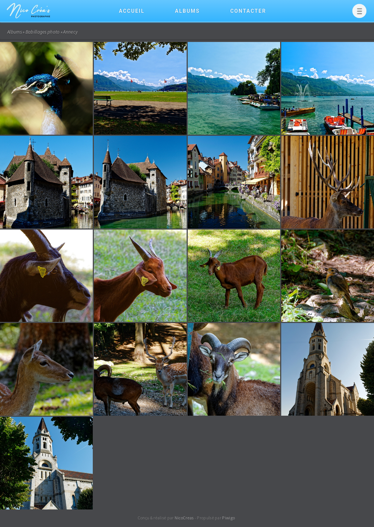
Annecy (70, 32)
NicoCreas (184, 517)
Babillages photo (43, 32)
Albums (187, 11)
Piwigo (228, 517)
